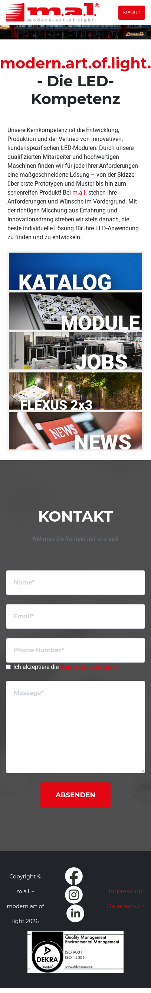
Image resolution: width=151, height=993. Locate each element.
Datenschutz (125, 906)
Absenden (75, 795)
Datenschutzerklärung (89, 666)
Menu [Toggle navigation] (131, 12)
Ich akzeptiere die (65, 666)
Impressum (125, 891)
